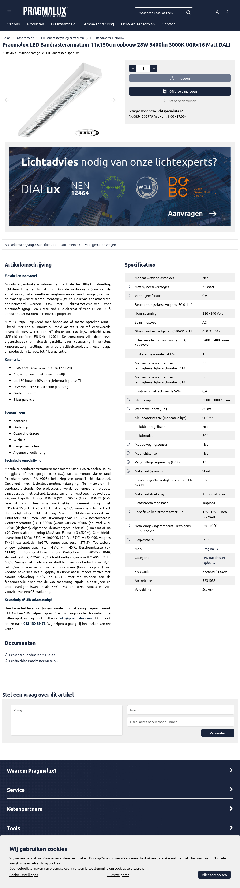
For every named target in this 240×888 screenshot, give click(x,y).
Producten (35, 24)
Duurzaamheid (63, 24)
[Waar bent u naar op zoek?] (188, 12)
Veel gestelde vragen (100, 244)
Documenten (70, 244)
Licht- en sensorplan (138, 24)
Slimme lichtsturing (98, 24)
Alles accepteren (214, 875)
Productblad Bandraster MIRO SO (33, 661)
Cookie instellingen (23, 875)
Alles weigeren (118, 875)
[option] (60, 100)
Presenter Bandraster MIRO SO (32, 654)
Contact (168, 24)
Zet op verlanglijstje (180, 101)
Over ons (12, 24)
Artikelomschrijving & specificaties (30, 244)
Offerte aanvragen (180, 91)
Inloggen (180, 78)
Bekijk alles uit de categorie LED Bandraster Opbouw (40, 53)
